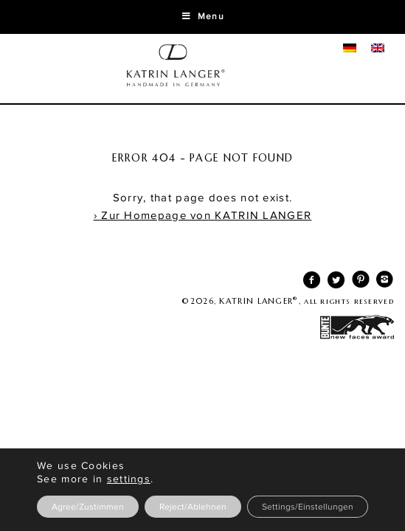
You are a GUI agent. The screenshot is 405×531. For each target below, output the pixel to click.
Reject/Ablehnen (192, 507)
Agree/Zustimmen (88, 507)
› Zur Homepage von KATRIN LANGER (203, 215)
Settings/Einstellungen (307, 507)
